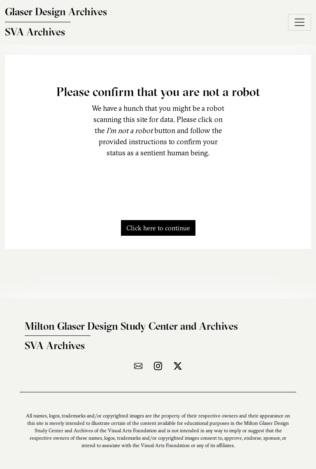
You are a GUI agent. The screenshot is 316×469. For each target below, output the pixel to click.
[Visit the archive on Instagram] (158, 366)
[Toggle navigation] (299, 22)
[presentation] (158, 184)
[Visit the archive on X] (178, 366)
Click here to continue (158, 228)
